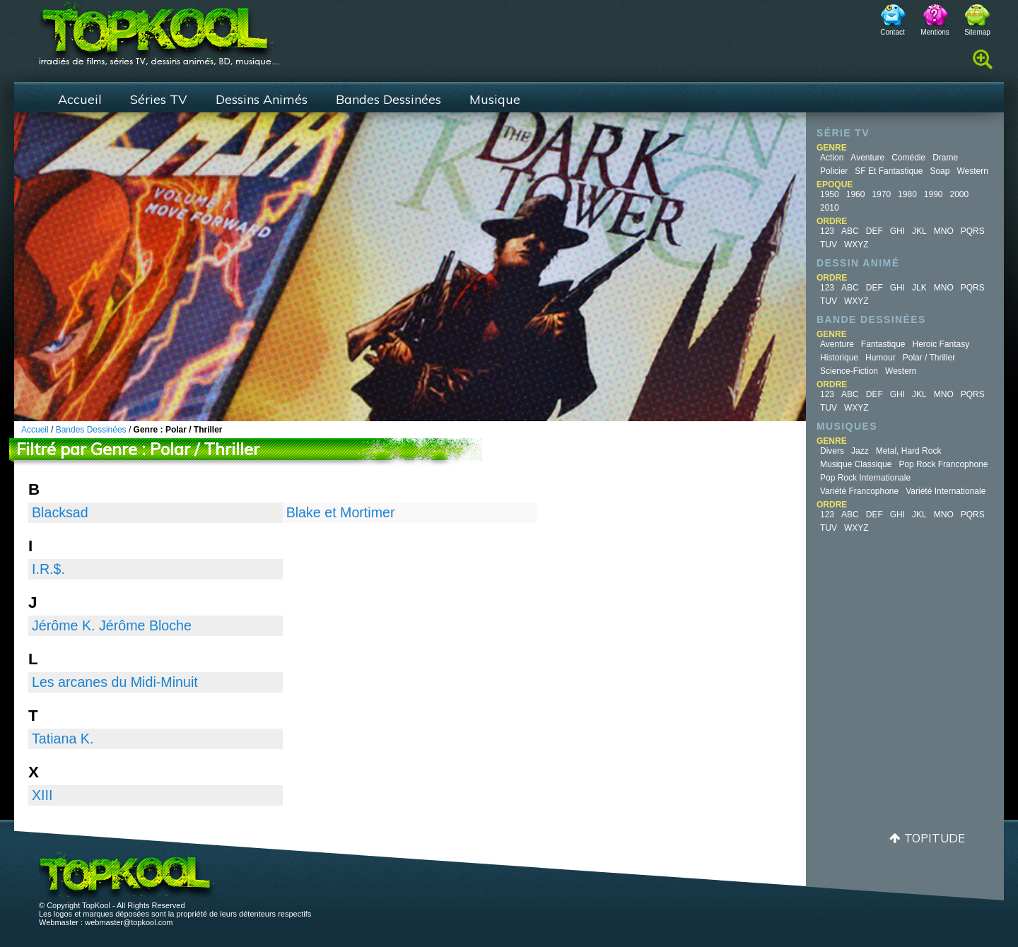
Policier (834, 171)
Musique (494, 99)
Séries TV (158, 99)
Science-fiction (849, 371)
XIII (42, 795)
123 (827, 231)
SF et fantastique (889, 171)
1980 (907, 194)
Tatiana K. (62, 738)
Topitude (934, 837)
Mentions (934, 32)
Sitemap (977, 32)
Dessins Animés (262, 99)
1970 (881, 194)
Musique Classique (855, 464)
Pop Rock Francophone (943, 464)
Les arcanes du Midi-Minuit (115, 682)
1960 (855, 194)
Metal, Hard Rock (909, 451)
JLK (919, 288)
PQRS (973, 231)
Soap (939, 171)
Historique (839, 358)
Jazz (860, 451)
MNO (944, 231)
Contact (892, 32)
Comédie (908, 158)
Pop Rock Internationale (865, 478)
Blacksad (60, 512)
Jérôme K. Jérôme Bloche (112, 625)
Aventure (867, 158)
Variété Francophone (859, 491)
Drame (945, 158)
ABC (850, 231)
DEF (874, 231)
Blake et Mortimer (340, 512)
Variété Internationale (945, 491)
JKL (919, 231)
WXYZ (856, 244)
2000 (959, 194)
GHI (897, 231)
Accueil (80, 99)
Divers (832, 451)
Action (831, 158)
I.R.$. (48, 569)
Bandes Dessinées (388, 99)
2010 (829, 208)
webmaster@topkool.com (128, 922)
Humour (880, 358)
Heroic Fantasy (941, 344)
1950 (829, 194)
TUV (828, 244)
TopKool (159, 29)
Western (972, 171)
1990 (933, 194)
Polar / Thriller (929, 358)
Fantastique (883, 344)
